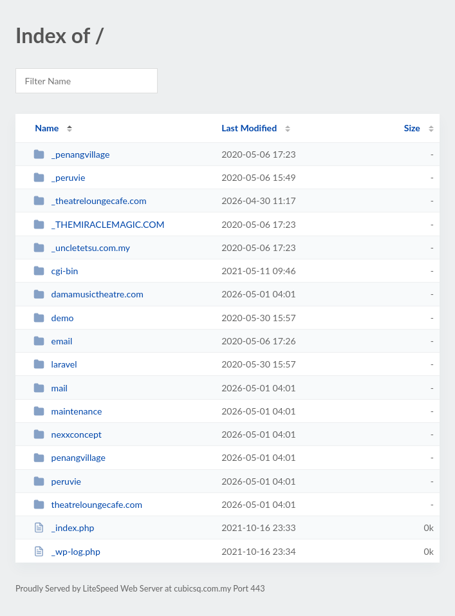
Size (412, 127)
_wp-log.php (66, 551)
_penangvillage (71, 154)
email (52, 340)
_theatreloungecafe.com (89, 200)
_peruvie (59, 177)
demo (53, 317)
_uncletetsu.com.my (81, 247)
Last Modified (249, 127)
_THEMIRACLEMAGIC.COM (98, 224)
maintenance (67, 411)
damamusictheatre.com (88, 293)
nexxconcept (67, 434)
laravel (55, 364)
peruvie (57, 481)
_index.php (63, 527)
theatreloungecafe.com (87, 504)
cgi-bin (55, 270)
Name (47, 127)
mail (50, 387)
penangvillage (69, 457)
